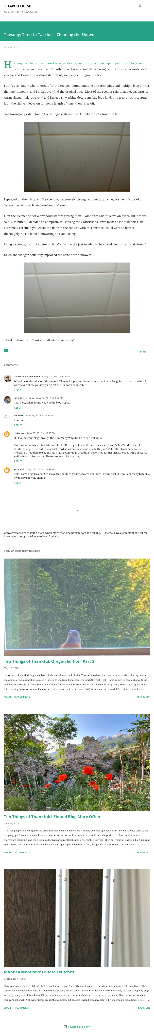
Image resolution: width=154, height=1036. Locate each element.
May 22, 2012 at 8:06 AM (57, 376)
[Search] (140, 6)
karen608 (19, 469)
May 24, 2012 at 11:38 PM (40, 415)
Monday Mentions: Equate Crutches (39, 972)
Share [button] (142, 351)
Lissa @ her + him (24, 398)
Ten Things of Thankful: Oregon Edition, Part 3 (49, 661)
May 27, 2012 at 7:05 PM (40, 469)
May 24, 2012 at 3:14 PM (49, 398)
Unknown (19, 433)
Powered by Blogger (77, 1026)
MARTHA (19, 415)
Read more (143, 697)
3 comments (22, 697)
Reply (18, 390)
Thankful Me (18, 6)
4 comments (22, 1007)
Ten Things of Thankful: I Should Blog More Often (52, 816)
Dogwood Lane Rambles (27, 376)
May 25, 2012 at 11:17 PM (41, 433)
